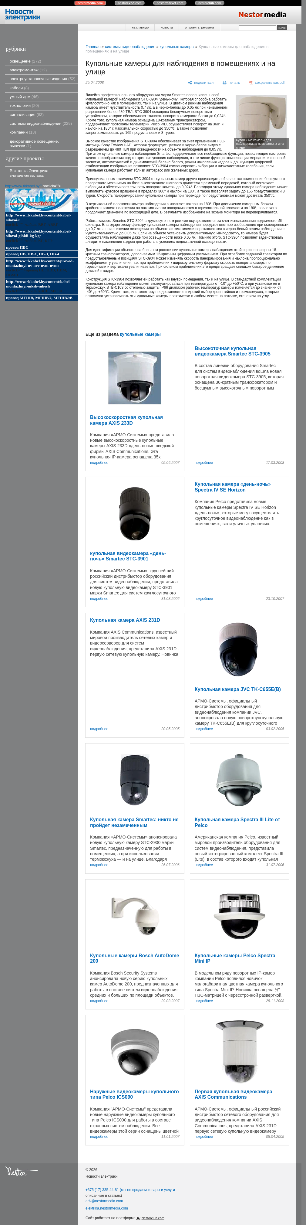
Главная (93, 46)
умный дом (24, 96)
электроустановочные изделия (43, 79)
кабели (19, 88)
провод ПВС (17, 247)
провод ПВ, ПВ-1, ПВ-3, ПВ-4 (32, 254)
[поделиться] (201, 82)
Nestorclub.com (153, 1218)
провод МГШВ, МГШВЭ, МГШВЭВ (39, 297)
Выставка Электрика (29, 172)
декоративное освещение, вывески (34, 143)
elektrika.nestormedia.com (107, 1208)
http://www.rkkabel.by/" (23, 186)
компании (23, 132)
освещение (25, 61)
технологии (24, 105)
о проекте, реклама (199, 27)
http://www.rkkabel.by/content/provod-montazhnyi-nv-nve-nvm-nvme (40, 263)
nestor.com (90, 3)
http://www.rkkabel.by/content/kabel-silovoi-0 (38, 217)
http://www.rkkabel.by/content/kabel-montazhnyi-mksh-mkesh (38, 283)
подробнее (99, 463)
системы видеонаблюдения (41, 123)
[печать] (231, 82)
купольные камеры (177, 46)
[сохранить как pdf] (267, 82)
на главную (140, 27)
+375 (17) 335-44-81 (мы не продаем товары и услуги (130, 1190)
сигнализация (27, 114)
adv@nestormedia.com (104, 1201)
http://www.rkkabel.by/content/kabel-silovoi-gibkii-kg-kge (38, 233)
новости (167, 27)
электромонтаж (28, 70)
